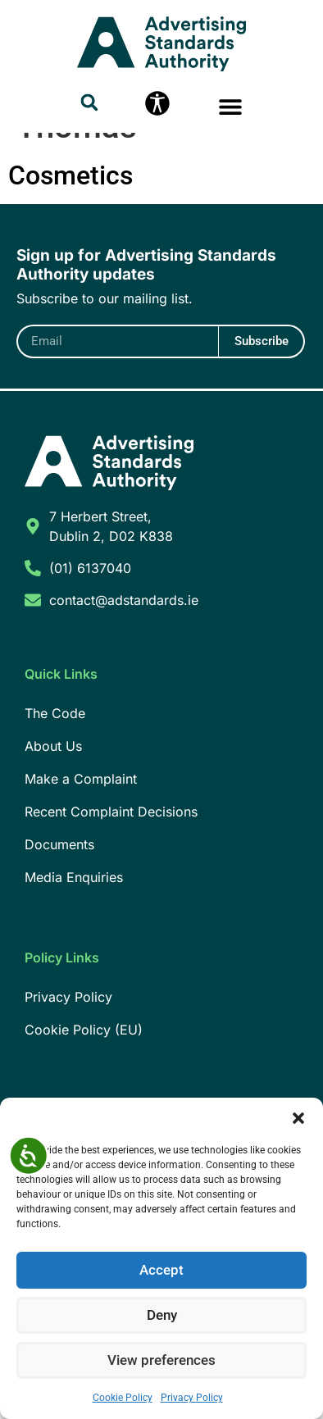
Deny (161, 1315)
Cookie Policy (122, 1397)
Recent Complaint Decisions (111, 883)
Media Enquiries (74, 948)
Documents (59, 915)
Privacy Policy (192, 1397)
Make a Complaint (81, 850)
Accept (162, 1270)
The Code (55, 784)
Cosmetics (70, 246)
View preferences (161, 1360)
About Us (53, 817)
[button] (298, 1118)
